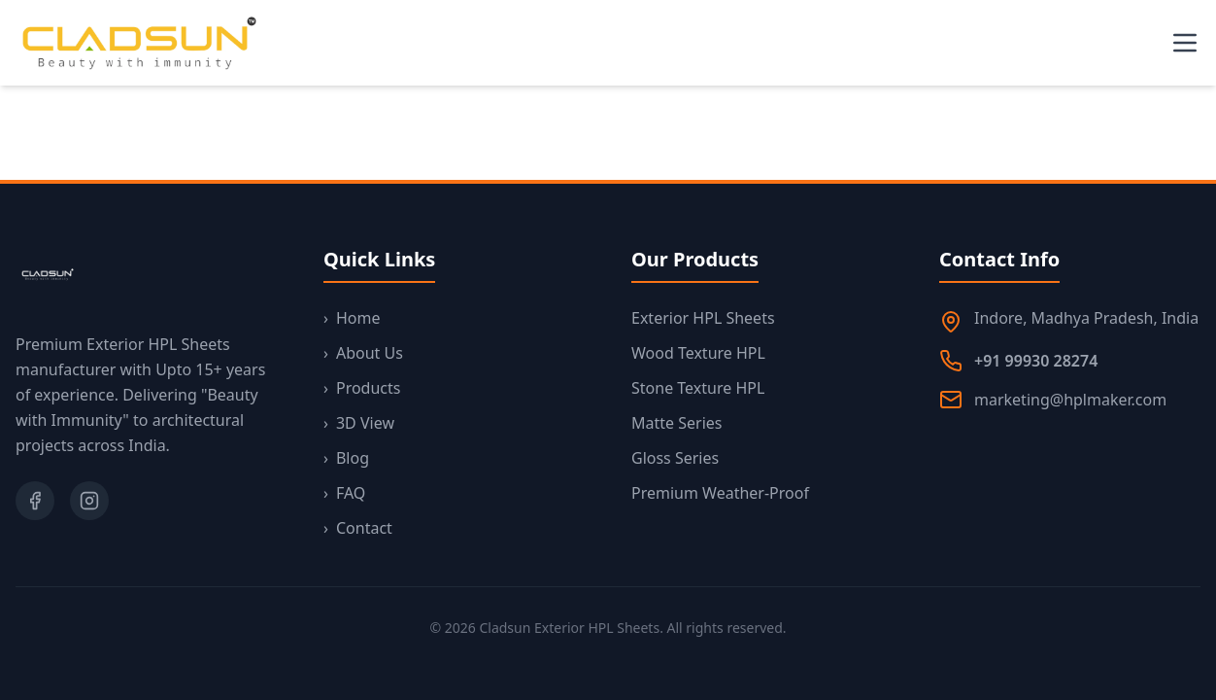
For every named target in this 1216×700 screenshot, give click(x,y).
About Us (363, 353)
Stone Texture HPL (697, 388)
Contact (357, 528)
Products (361, 388)
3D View (358, 423)
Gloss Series (675, 458)
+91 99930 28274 (1036, 360)
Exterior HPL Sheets (703, 318)
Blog (346, 458)
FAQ (344, 493)
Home (352, 318)
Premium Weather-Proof (720, 493)
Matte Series (676, 423)
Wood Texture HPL (698, 353)
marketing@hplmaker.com (1070, 399)
